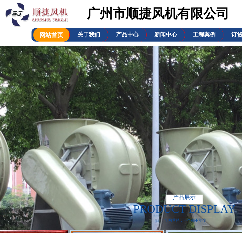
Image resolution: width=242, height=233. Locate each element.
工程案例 (204, 34)
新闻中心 (165, 34)
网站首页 (51, 35)
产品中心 (127, 34)
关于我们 (89, 34)
